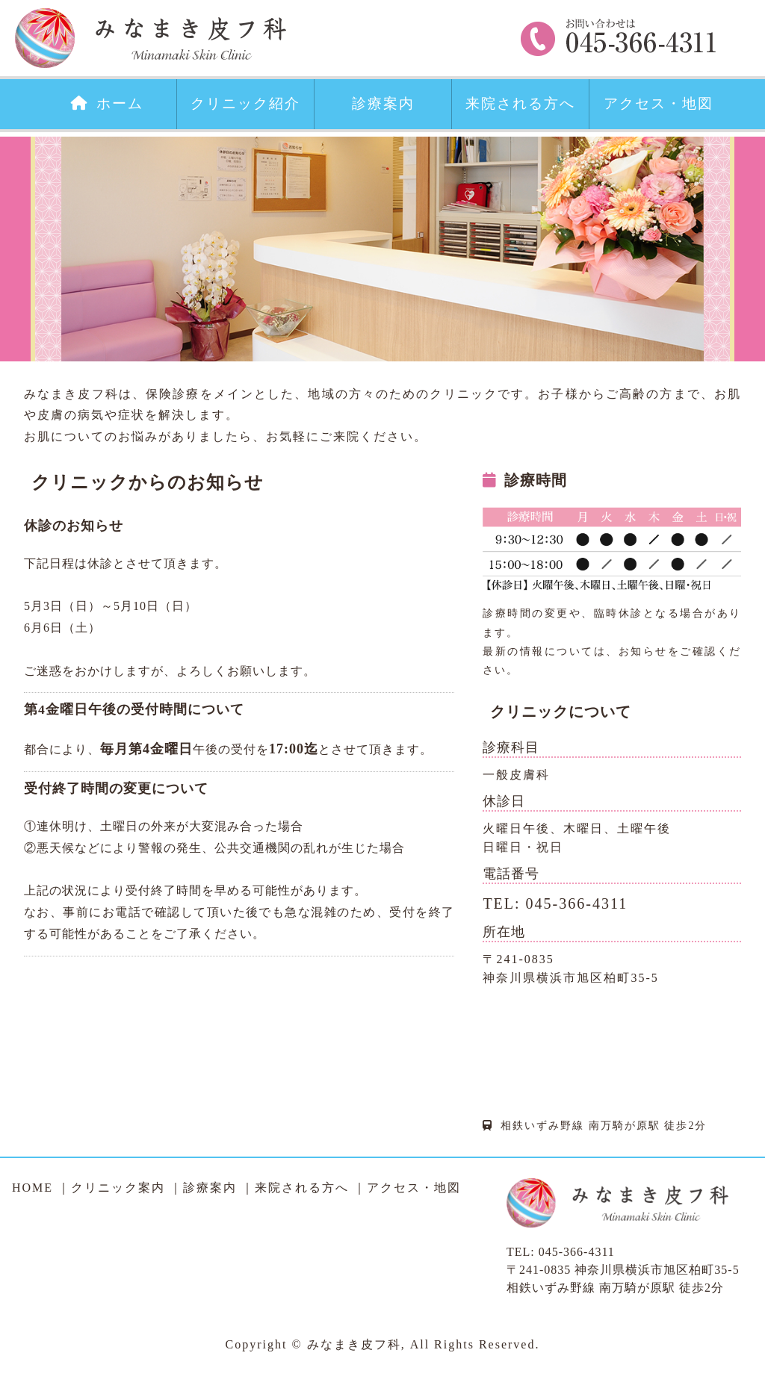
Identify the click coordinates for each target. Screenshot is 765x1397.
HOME (32, 1187)
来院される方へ (520, 103)
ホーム (107, 103)
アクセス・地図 (658, 103)
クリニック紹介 (245, 103)
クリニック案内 (118, 1187)
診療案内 (383, 103)
